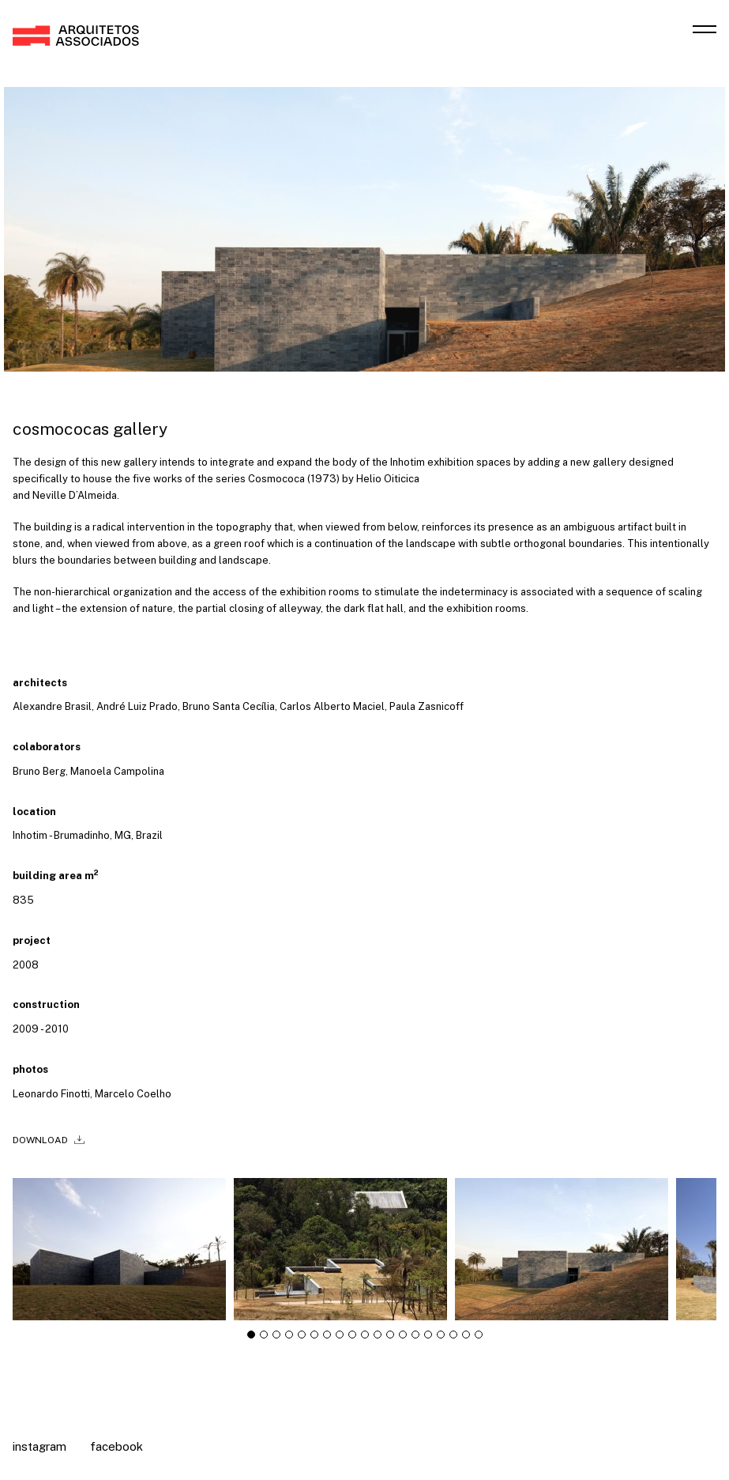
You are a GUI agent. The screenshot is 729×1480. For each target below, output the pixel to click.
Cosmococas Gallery (90, 429)
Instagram (39, 1446)
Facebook (116, 1446)
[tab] (251, 1340)
